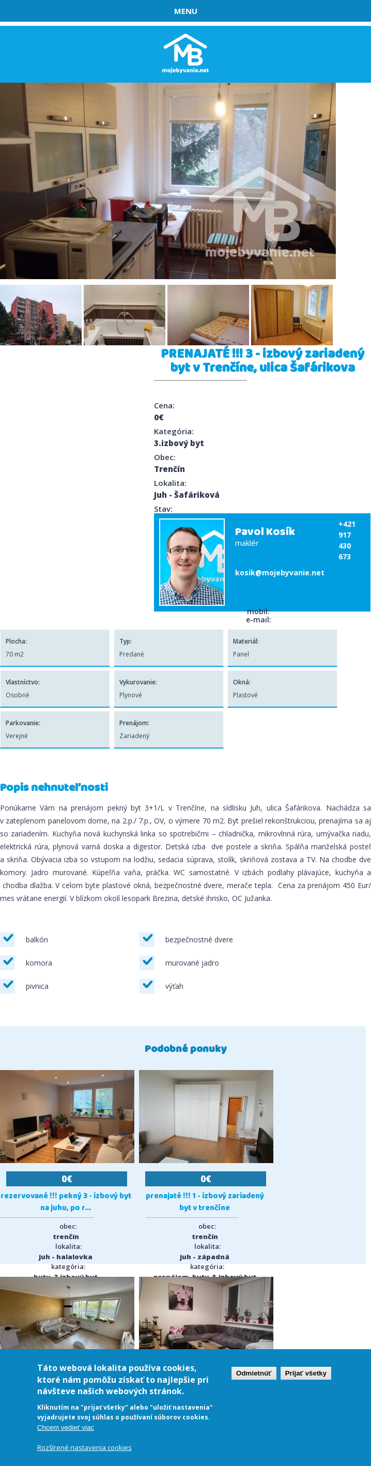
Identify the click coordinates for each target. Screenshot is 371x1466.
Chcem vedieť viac (65, 1427)
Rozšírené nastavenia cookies (84, 1447)
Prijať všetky (306, 1373)
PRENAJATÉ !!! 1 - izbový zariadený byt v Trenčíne (205, 1202)
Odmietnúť (254, 1373)
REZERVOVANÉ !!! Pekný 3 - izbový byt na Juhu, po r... (66, 1202)
